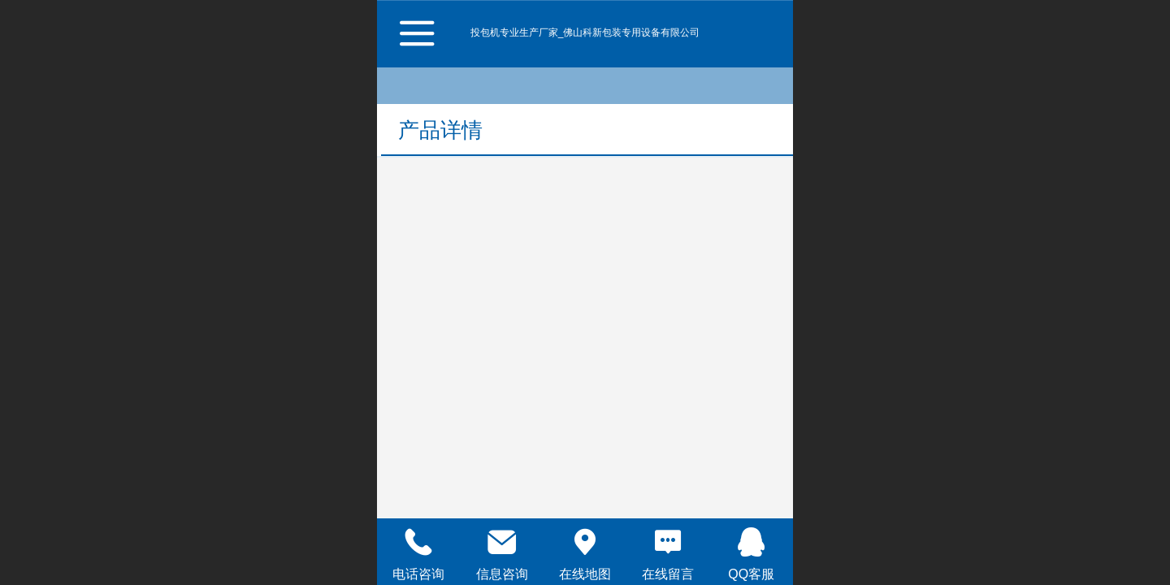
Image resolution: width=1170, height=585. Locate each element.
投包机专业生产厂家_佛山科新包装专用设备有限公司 (585, 32)
